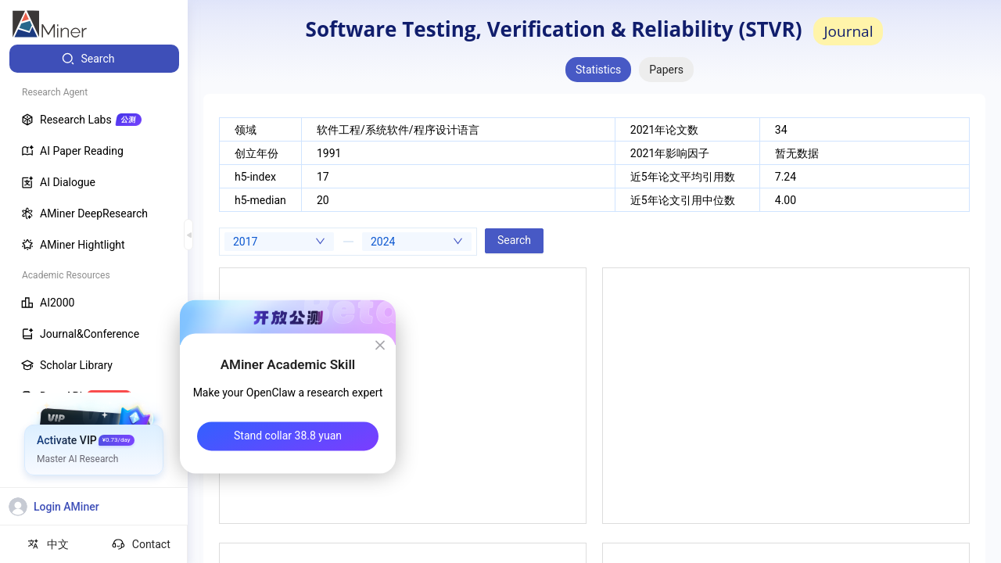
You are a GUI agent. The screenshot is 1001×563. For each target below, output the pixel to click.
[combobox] (279, 241)
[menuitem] (94, 59)
